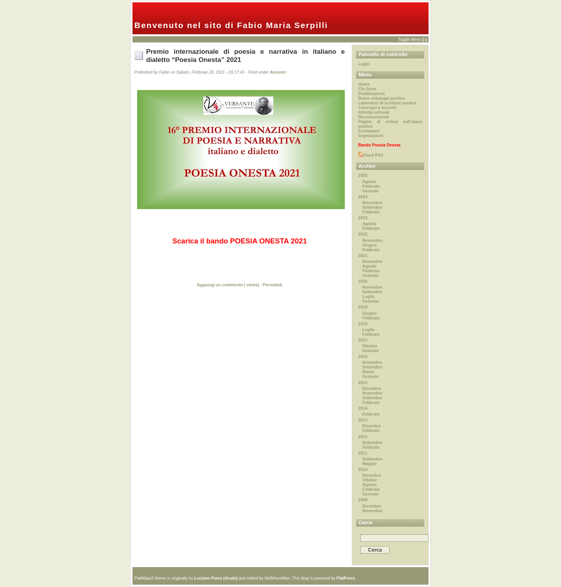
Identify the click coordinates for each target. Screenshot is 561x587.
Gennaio (370, 191)
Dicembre (371, 388)
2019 (362, 307)
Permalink (272, 284)
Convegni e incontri (377, 107)
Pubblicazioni (371, 93)
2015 (362, 382)
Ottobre (369, 346)
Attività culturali (374, 112)
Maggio (369, 463)
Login (364, 64)
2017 (362, 340)
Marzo (368, 371)
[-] (424, 39)
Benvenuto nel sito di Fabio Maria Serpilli (231, 25)
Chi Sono (367, 88)
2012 (362, 436)
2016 (362, 356)
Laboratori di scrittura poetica (387, 102)
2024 (362, 196)
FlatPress (346, 578)
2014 (362, 408)
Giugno (369, 245)
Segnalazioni (370, 135)
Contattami (369, 131)
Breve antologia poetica (381, 98)
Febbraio (371, 186)
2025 (362, 175)
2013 (362, 420)
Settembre (372, 207)
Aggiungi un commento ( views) (228, 284)
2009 (362, 499)
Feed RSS (373, 155)
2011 (362, 453)
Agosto (369, 181)
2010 (362, 469)
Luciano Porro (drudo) (216, 578)
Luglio (368, 296)
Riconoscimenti (373, 117)
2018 (362, 323)
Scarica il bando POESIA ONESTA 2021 (239, 241)
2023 (362, 217)
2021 (362, 255)
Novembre (372, 202)
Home (364, 84)
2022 (362, 234)
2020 (362, 281)
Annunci (278, 72)
